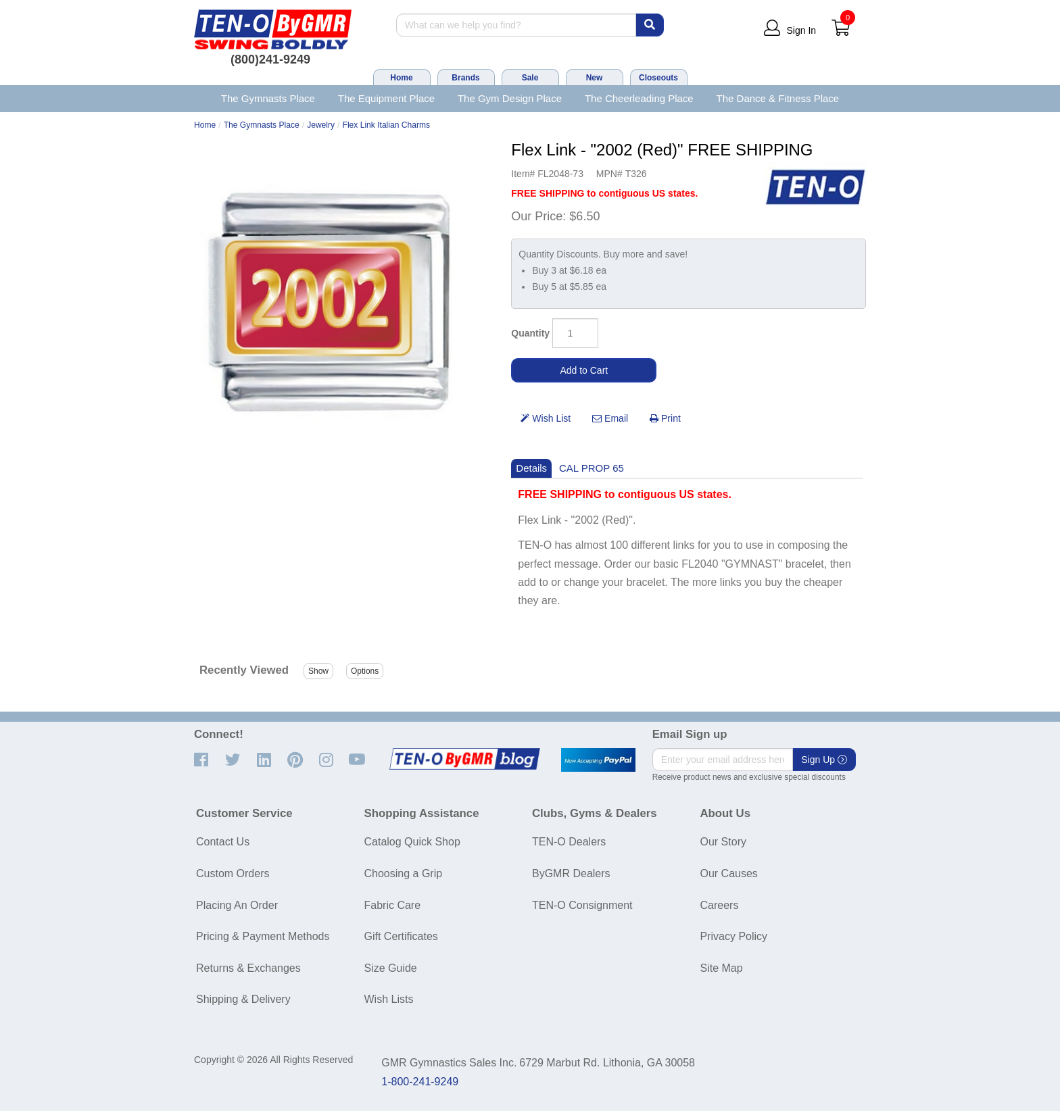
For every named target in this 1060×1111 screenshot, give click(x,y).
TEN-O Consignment (582, 905)
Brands (465, 77)
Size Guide (390, 968)
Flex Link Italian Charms (387, 125)
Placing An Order (237, 905)
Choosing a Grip (403, 873)
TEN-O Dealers (569, 841)
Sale (530, 77)
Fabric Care (392, 905)
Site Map (721, 968)
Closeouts (658, 77)
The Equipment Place (386, 98)
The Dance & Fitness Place (778, 98)
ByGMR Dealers (571, 873)
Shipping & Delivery (243, 999)
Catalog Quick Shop (412, 841)
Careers (719, 905)
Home (401, 77)
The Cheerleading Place (639, 98)
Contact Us (222, 841)
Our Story (723, 841)
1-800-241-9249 (419, 1081)
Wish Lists (389, 999)
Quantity (530, 333)
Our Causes (729, 873)
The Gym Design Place (510, 98)
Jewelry (321, 125)
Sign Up (824, 759)
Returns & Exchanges (248, 968)
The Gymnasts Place (268, 98)
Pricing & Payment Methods (262, 936)
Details (531, 468)
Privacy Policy (734, 936)
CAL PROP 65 (591, 468)
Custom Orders (232, 873)
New (594, 77)
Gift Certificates (401, 936)
